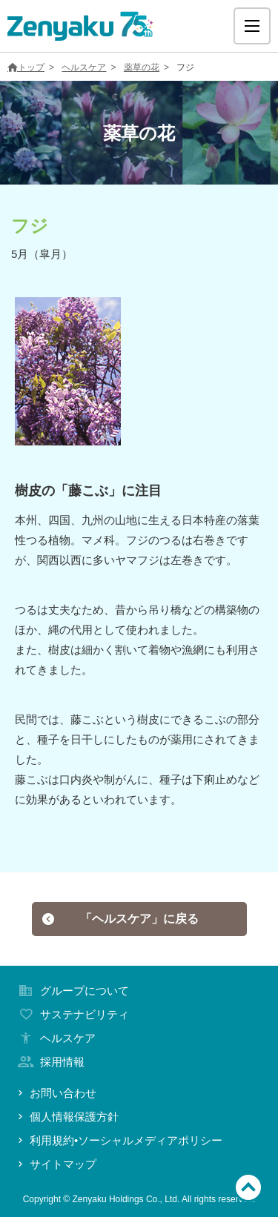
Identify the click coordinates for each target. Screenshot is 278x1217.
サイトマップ (55, 1164)
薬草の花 (141, 67)
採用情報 (50, 1061)
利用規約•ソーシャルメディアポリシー (118, 1140)
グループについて (72, 990)
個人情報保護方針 (67, 1116)
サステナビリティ (72, 1014)
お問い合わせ (55, 1093)
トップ (25, 67)
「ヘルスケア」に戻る (120, 918)
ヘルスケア (84, 67)
